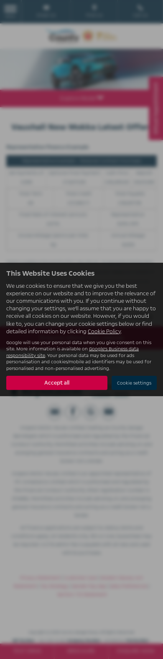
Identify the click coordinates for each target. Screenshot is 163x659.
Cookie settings (134, 383)
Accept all (56, 383)
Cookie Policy (104, 331)
